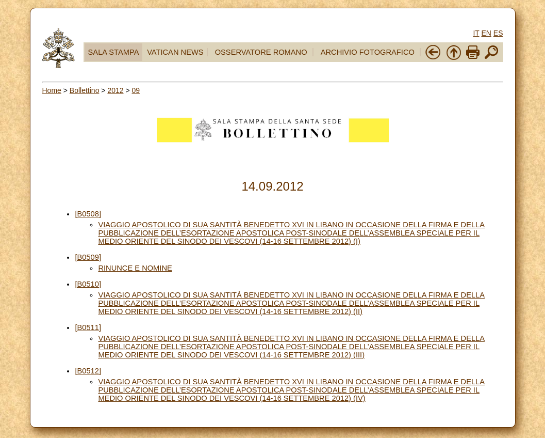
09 (136, 90)
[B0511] (88, 327)
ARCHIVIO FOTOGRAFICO (368, 52)
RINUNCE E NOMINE (135, 268)
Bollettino (85, 90)
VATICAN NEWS (175, 52)
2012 (115, 90)
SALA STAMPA (113, 52)
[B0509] (88, 257)
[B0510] (88, 284)
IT (476, 33)
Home (51, 90)
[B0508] (88, 214)
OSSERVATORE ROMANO (261, 52)
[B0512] (88, 371)
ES (498, 33)
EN (486, 33)
